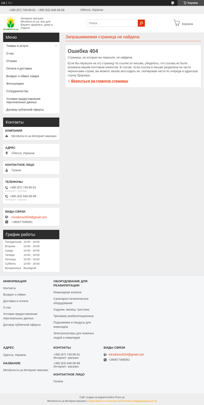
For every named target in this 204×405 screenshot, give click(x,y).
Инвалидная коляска (67, 292)
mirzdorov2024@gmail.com (29, 217)
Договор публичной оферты (25, 109)
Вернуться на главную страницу (99, 81)
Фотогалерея (15, 83)
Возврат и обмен (14, 294)
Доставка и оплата (15, 301)
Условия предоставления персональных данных (23, 100)
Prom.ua (119, 397)
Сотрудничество (17, 91)
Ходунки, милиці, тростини (71, 309)
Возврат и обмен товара (22, 76)
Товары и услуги (17, 45)
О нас (10, 53)
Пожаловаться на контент (103, 401)
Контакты (9, 288)
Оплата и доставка (19, 68)
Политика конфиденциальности (138, 401)
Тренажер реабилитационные (73, 316)
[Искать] (141, 23)
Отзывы (11, 61)
